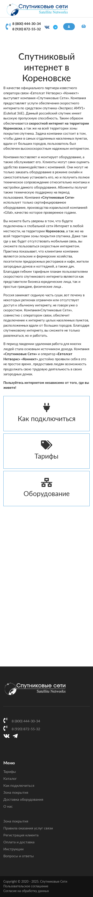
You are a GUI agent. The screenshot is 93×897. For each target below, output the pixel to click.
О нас (8, 806)
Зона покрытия (15, 792)
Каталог (10, 778)
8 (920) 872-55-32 (26, 29)
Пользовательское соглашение (25, 886)
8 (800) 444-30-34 (26, 24)
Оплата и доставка (19, 842)
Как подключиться (46, 412)
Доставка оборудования (23, 799)
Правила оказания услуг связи (28, 828)
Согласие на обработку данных (26, 891)
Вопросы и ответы (18, 856)
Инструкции (13, 849)
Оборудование (46, 487)
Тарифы (46, 450)
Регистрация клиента (21, 835)
